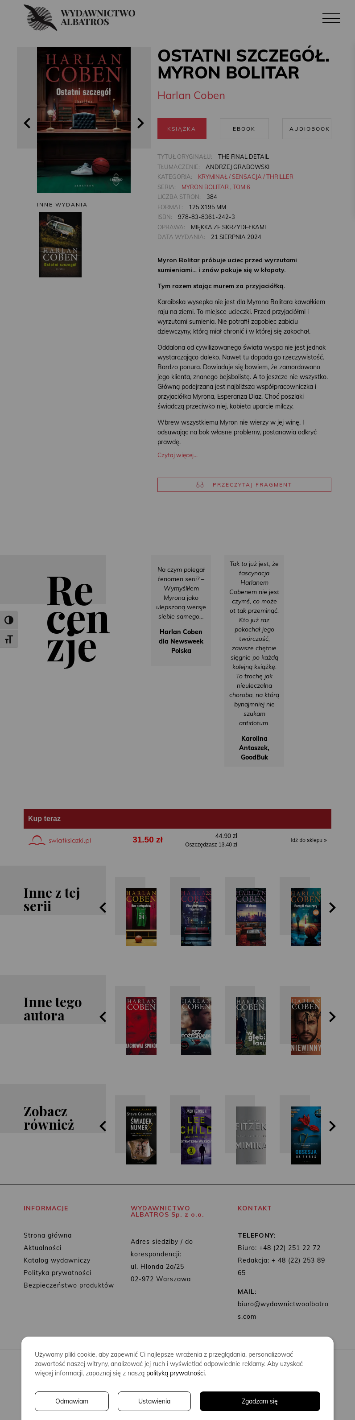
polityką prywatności (175, 1373)
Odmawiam (71, 1401)
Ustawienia (154, 1401)
